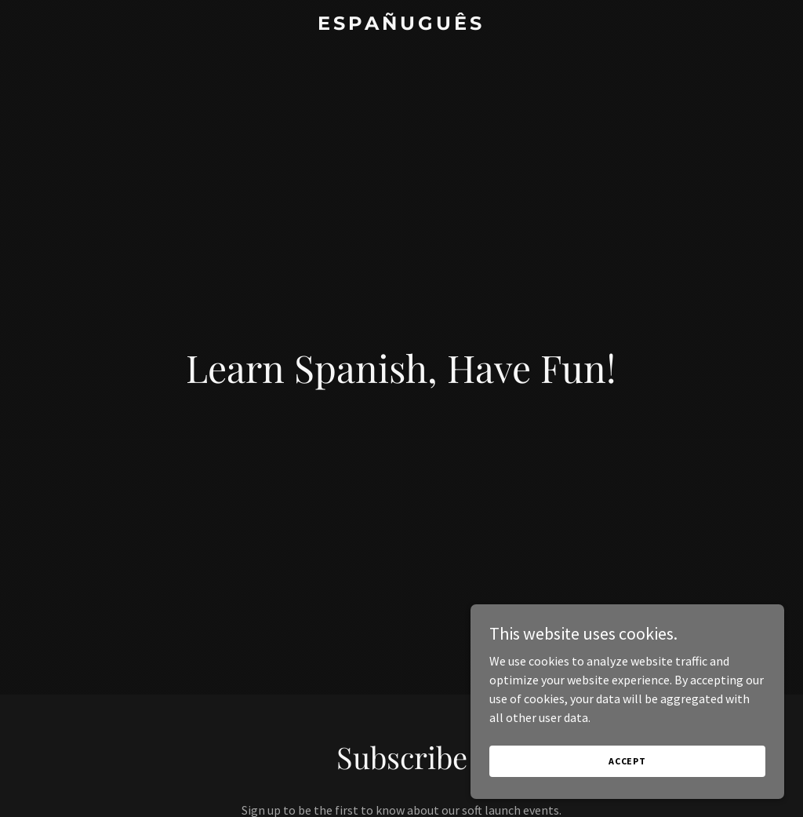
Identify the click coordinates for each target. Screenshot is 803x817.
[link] (401, 25)
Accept (627, 793)
